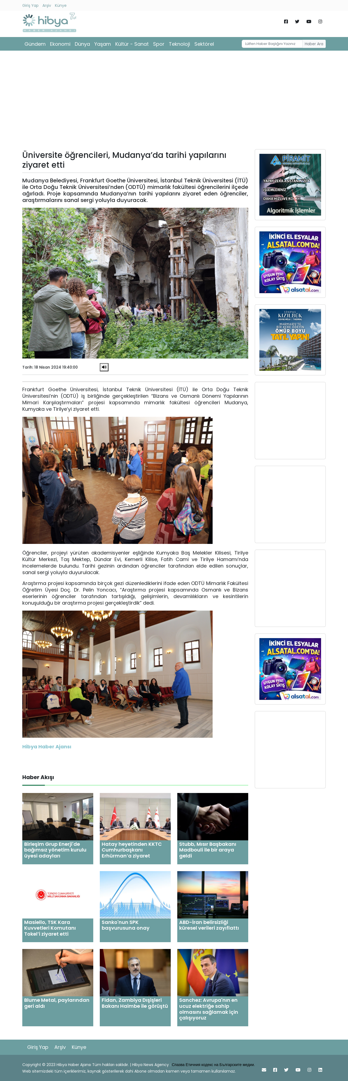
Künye (61, 5)
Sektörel (204, 44)
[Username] (272, 44)
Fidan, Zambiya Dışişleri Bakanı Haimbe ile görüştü (135, 1003)
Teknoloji (179, 44)
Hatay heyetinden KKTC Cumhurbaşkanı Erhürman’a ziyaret (132, 850)
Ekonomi (60, 44)
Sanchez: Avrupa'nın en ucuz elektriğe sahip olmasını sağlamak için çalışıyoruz (208, 1009)
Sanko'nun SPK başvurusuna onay (126, 925)
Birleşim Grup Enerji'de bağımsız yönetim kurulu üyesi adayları (55, 850)
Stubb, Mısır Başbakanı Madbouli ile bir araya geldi (207, 850)
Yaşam (102, 44)
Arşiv (46, 5)
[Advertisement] (174, 102)
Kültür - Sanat (132, 44)
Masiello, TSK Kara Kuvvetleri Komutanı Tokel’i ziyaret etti (50, 928)
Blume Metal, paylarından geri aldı (56, 1003)
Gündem (35, 44)
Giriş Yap (30, 5)
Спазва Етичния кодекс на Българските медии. (213, 1064)
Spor (158, 44)
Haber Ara (314, 44)
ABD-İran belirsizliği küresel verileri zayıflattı (209, 925)
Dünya (82, 44)
